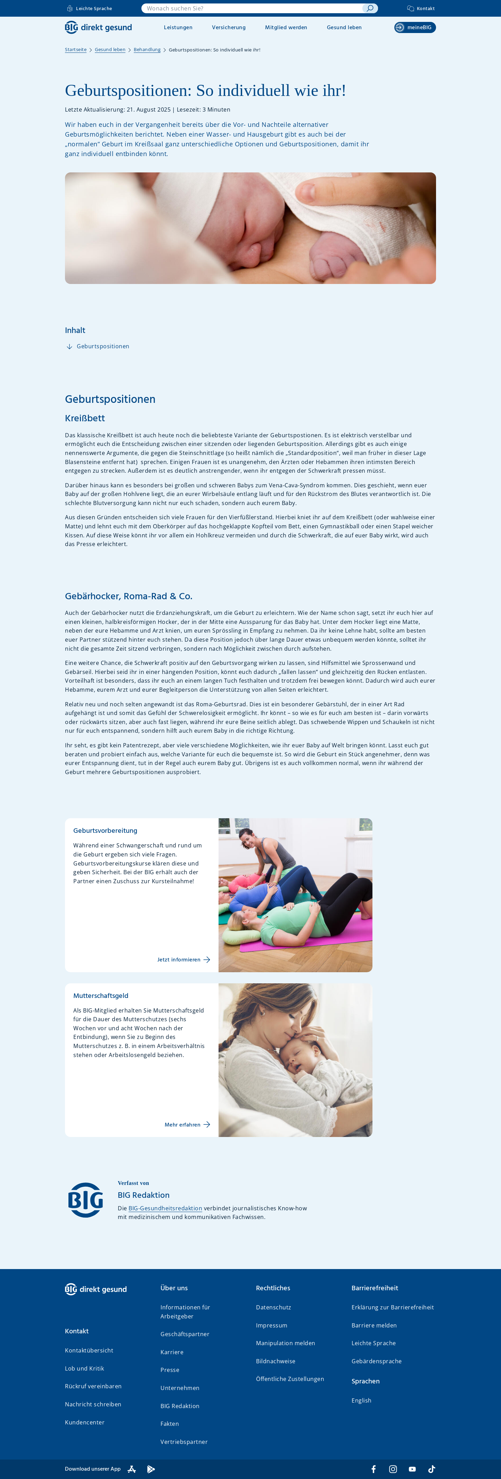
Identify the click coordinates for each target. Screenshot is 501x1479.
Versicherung (229, 27)
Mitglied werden (286, 27)
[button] (107, 1331)
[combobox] (251, 8)
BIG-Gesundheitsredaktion (165, 1208)
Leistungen (178, 27)
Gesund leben (344, 27)
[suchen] (370, 8)
